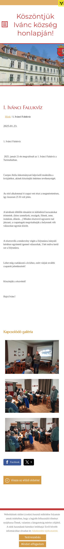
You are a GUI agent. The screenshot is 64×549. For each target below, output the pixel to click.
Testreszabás (32, 537)
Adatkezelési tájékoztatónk (45, 531)
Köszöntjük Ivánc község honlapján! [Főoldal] (35, 24)
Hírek (8, 116)
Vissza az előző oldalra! (25, 480)
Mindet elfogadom (32, 544)
